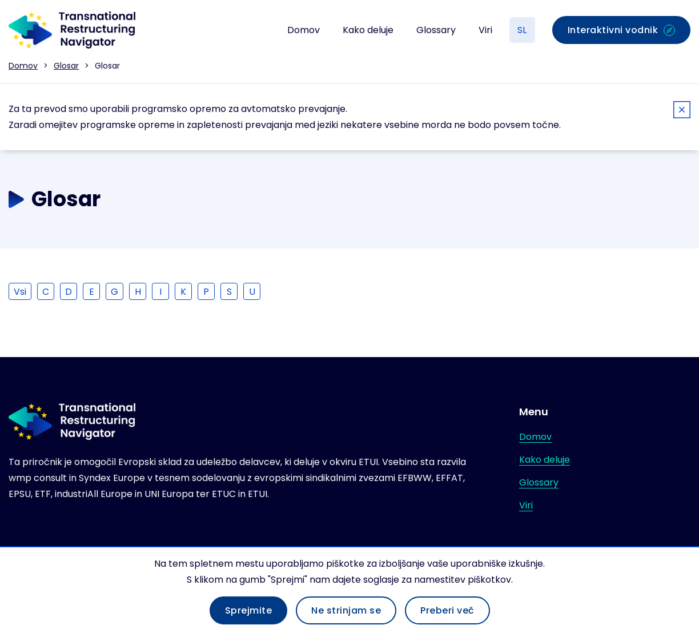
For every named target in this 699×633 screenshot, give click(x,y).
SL (522, 30)
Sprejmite (248, 610)
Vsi (20, 291)
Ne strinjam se (346, 610)
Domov (303, 30)
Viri (485, 30)
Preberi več (447, 610)
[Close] (681, 111)
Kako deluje (368, 30)
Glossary (436, 30)
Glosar (66, 65)
